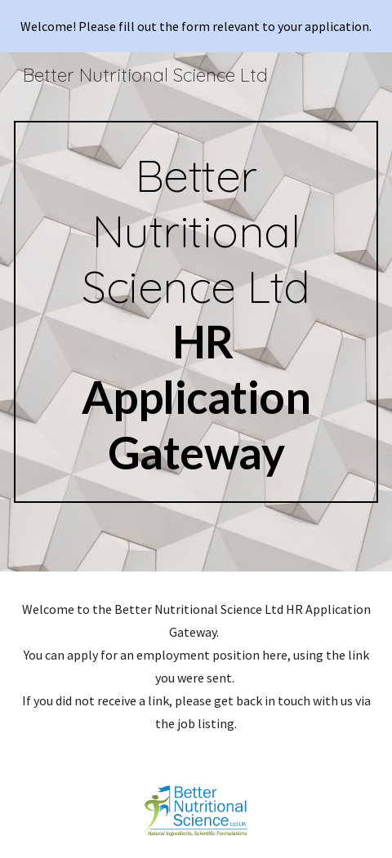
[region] (196, 26)
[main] (196, 312)
